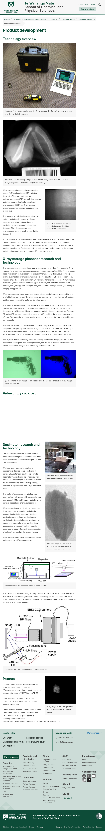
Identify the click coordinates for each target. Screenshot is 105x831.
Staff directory (28, 763)
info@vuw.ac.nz (65, 742)
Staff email (66, 760)
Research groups (68, 19)
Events (85, 760)
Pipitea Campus (29, 784)
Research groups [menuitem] (34, 738)
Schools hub (47, 773)
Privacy (40, 827)
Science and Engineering (8, 796)
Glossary (32, 827)
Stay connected (68, 788)
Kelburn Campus (29, 781)
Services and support (51, 786)
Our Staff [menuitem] (7, 738)
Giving (65, 794)
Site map (14, 827)
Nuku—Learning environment (49, 802)
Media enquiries (29, 765)
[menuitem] (6, 827)
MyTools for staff (69, 766)
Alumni (66, 784)
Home (7, 19)
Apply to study (87, 9)
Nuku (87, 4)
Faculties (7, 763)
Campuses (28, 777)
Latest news (88, 756)
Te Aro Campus (29, 787)
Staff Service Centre (70, 763)
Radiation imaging (86, 19)
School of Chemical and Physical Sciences (30, 19)
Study (46, 756)
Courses (46, 795)
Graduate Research (10, 784)
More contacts (93, 733)
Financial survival (49, 789)
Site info (6, 827)
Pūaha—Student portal (51, 798)
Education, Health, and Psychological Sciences (12, 779)
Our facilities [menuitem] (9, 746)
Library (45, 783)
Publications (87, 766)
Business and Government (8, 773)
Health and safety (30, 771)
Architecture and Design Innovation (10, 768)
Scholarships (48, 768)
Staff (93, 4)
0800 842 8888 (51, 818)
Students (47, 779)
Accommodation (49, 771)
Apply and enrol (49, 765)
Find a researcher (30, 768)
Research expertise (90, 763)
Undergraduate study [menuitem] (13, 742)
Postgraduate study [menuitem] (35, 742)
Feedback (23, 827)
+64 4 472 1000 (56, 815)
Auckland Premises (30, 790)
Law (4, 792)
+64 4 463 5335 (65, 737)
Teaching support (69, 768)
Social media (89, 771)
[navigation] (100, 9)
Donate (67, 798)
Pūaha (80, 4)
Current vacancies (69, 778)
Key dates (46, 792)
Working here (69, 774)
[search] (100, 5)
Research (54, 19)
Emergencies (11, 757)
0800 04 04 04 (39, 815)
